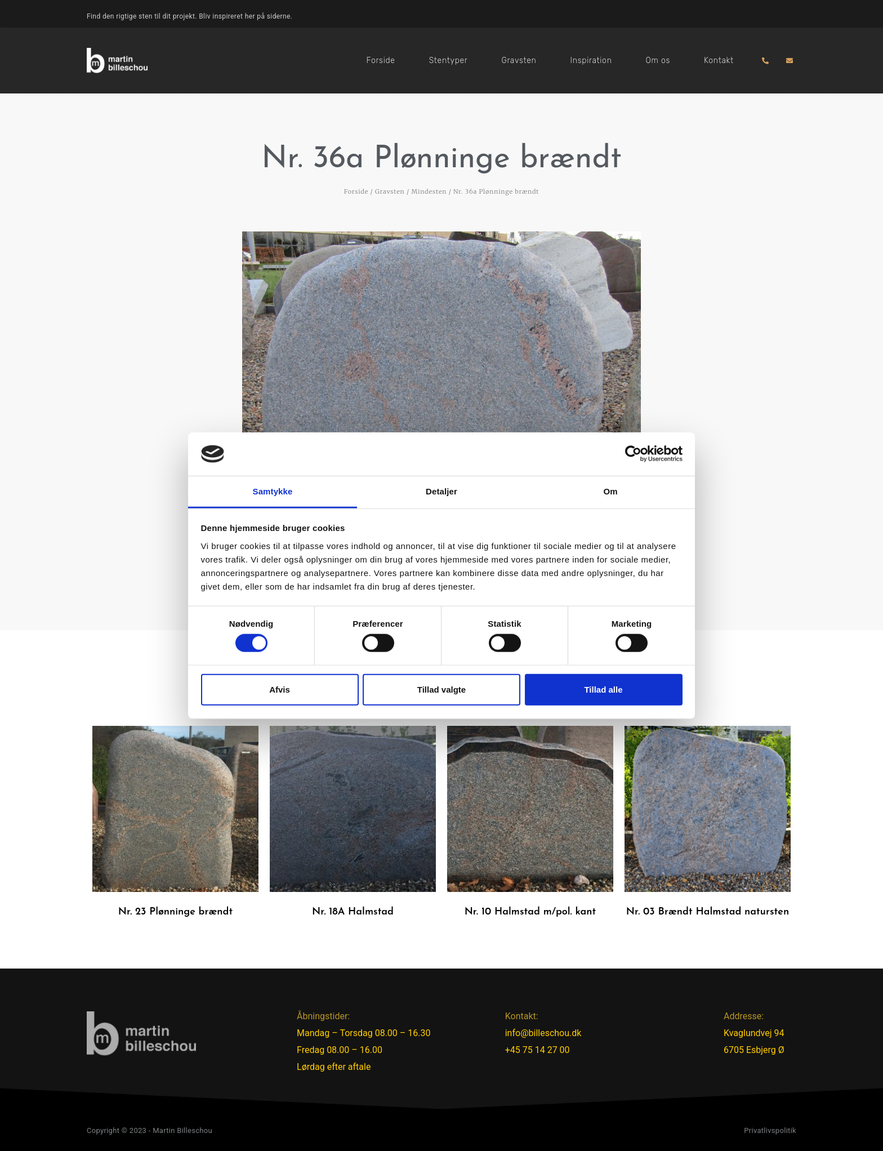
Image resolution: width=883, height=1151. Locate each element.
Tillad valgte (441, 689)
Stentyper (448, 60)
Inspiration (591, 60)
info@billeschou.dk (543, 1033)
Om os (658, 60)
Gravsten (518, 60)
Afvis (279, 689)
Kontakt (719, 60)
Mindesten (429, 191)
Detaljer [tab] (441, 491)
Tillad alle (603, 689)
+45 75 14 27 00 (537, 1050)
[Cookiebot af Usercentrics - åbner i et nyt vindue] (633, 453)
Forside (381, 60)
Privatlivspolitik (770, 1130)
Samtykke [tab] (273, 491)
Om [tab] (610, 491)
